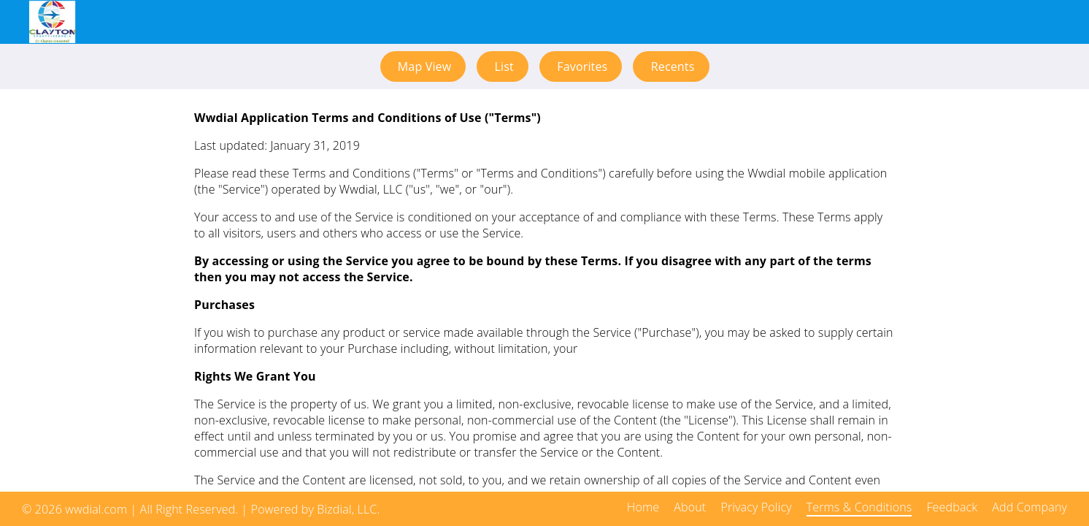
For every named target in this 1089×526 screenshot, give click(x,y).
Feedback (951, 507)
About (690, 507)
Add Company (1029, 507)
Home (643, 507)
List (502, 66)
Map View (423, 66)
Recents (670, 66)
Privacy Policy (755, 507)
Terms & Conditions (859, 507)
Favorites (580, 66)
